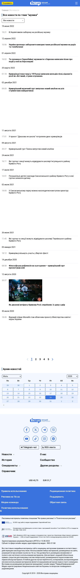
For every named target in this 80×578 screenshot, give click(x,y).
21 (18, 397)
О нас (43, 454)
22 (29, 397)
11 (61, 389)
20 (8, 397)
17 (51, 393)
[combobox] (13, 20)
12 (72, 389)
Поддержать (7, 3)
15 (29, 393)
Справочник (8, 471)
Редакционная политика (62, 491)
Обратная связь (58, 502)
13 (8, 393)
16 (40, 393)
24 (51, 397)
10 (51, 389)
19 (72, 393)
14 (18, 393)
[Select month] (11, 376)
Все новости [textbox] (8, 20)
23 (40, 397)
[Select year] (72, 376)
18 (61, 393)
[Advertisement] (40, 110)
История (7, 460)
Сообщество (47, 460)
